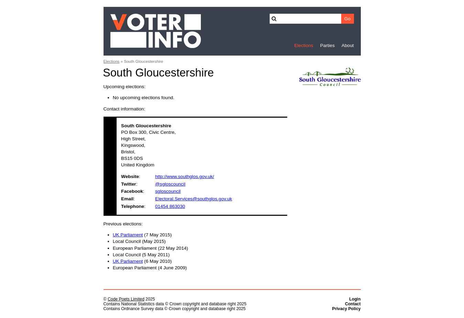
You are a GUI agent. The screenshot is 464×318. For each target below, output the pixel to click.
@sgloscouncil (170, 184)
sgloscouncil (168, 191)
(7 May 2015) (142, 234)
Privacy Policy (346, 308)
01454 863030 (170, 206)
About (348, 45)
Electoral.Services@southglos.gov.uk (193, 198)
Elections (303, 45)
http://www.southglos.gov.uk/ (184, 176)
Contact (353, 304)
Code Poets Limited (126, 299)
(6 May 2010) (142, 261)
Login (354, 299)
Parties (327, 45)
